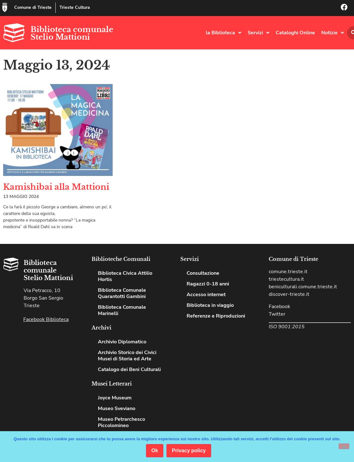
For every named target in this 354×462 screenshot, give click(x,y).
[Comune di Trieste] (4, 7)
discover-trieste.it (289, 294)
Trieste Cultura (74, 7)
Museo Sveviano (116, 408)
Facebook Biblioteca (46, 319)
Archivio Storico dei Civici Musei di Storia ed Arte (127, 355)
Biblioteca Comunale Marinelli (122, 310)
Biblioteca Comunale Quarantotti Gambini (122, 293)
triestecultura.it (286, 279)
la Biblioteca (223, 32)
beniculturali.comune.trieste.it (303, 286)
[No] (344, 446)
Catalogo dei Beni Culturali (129, 369)
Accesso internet (206, 294)
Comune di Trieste (33, 7)
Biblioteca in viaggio (210, 305)
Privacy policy (189, 450)
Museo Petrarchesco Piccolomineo (121, 422)
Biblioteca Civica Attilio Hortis (125, 276)
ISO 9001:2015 (287, 326)
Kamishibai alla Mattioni (56, 187)
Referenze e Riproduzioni (216, 316)
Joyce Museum (115, 397)
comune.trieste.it (288, 271)
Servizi (258, 32)
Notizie (332, 32)
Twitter (277, 314)
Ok (154, 450)
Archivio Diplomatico (122, 341)
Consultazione (203, 273)
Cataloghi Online (295, 32)
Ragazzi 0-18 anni (208, 283)
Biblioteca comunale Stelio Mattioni (72, 33)
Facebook (279, 306)
